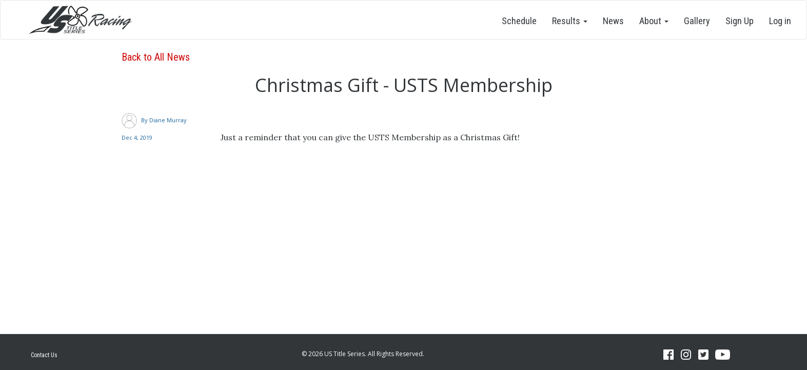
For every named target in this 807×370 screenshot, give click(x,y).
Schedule (519, 20)
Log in (780, 20)
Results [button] (569, 20)
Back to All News (156, 57)
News (613, 20)
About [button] (653, 20)
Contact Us (44, 355)
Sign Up (739, 20)
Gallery (697, 20)
